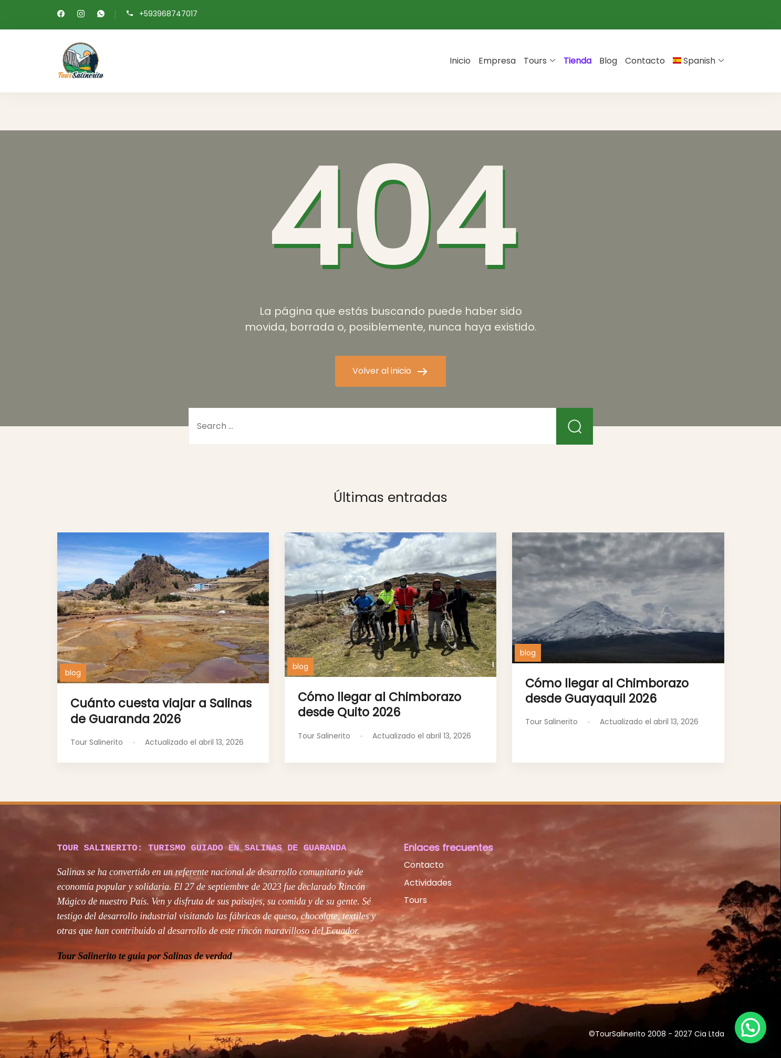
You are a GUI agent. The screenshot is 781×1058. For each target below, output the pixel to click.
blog (73, 672)
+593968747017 (168, 14)
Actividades (428, 883)
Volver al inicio (382, 371)
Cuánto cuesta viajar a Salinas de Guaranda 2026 (161, 711)
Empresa (497, 61)
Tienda (577, 61)
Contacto (645, 61)
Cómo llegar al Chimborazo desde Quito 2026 (379, 705)
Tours (535, 61)
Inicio (460, 61)
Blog (608, 61)
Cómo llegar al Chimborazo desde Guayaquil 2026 (607, 691)
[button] (750, 1027)
